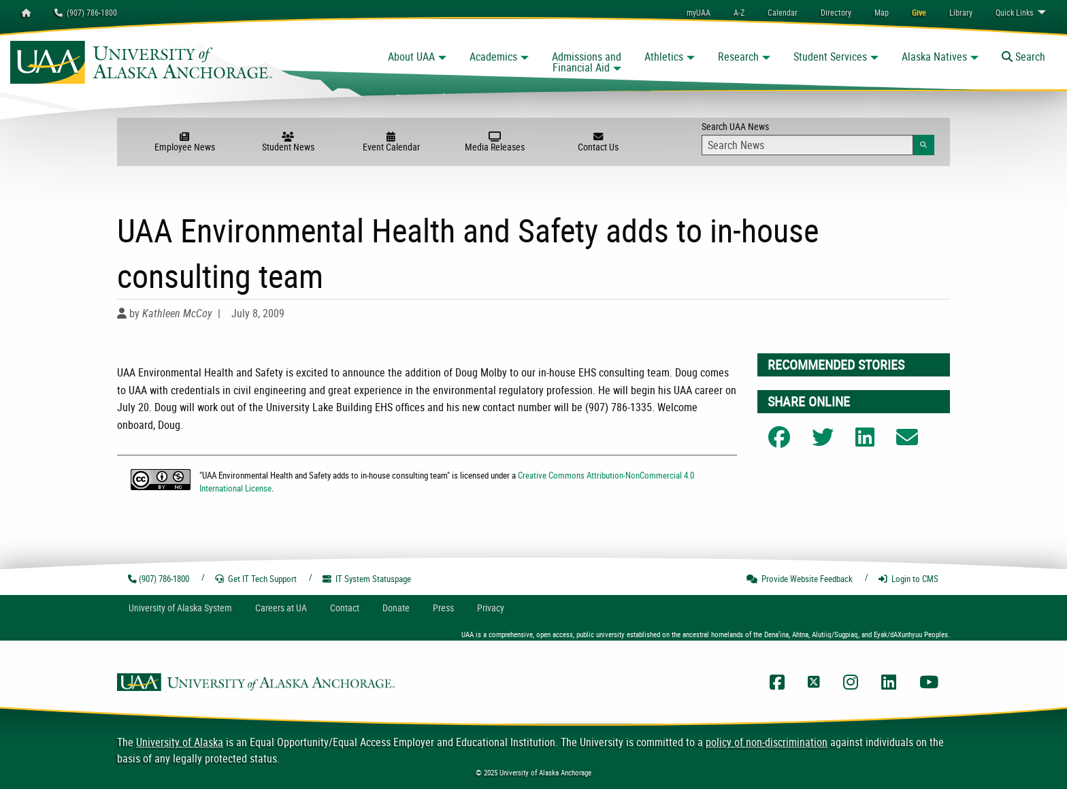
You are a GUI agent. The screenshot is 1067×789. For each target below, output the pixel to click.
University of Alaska (179, 742)
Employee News (184, 142)
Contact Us (598, 142)
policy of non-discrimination (766, 742)
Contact (344, 607)
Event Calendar (391, 142)
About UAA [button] (411, 56)
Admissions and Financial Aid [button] (586, 62)
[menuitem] (782, 12)
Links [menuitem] (1014, 12)
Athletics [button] (663, 56)
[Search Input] (807, 145)
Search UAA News (818, 137)
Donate (396, 607)
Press (443, 607)
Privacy (490, 607)
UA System (180, 607)
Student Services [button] (830, 56)
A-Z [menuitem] (739, 12)
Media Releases (495, 142)
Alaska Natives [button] (934, 56)
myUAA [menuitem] (698, 12)
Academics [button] (493, 56)
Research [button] (738, 56)
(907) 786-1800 (85, 12)
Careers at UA (281, 607)
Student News (288, 142)
